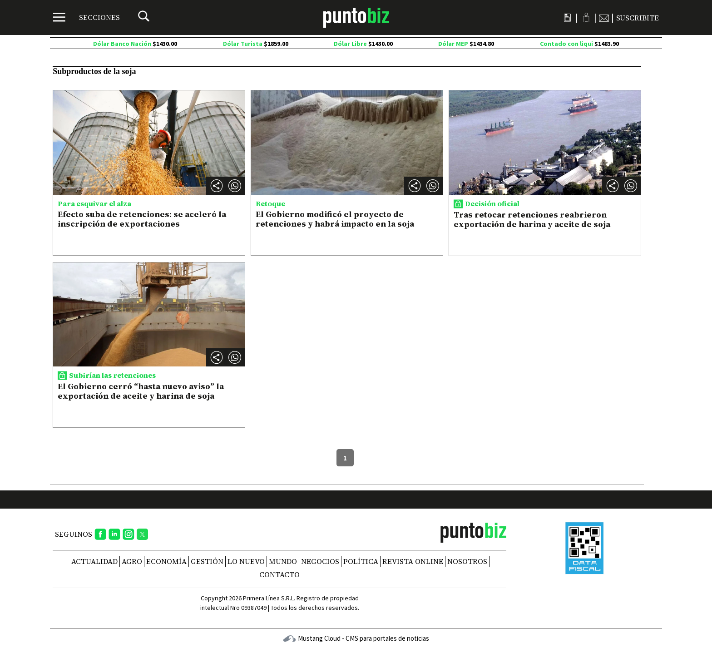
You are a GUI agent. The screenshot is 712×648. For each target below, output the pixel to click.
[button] (234, 185)
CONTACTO (279, 574)
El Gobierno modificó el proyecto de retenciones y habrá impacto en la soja (335, 219)
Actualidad (94, 561)
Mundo (283, 561)
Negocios (320, 561)
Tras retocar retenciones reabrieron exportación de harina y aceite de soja (532, 219)
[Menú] (86, 17)
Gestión (207, 561)
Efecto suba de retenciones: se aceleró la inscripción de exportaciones (142, 219)
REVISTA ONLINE (412, 561)
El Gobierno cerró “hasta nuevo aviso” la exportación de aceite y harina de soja (141, 391)
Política (360, 561)
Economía (166, 561)
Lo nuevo (246, 561)
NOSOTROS (467, 561)
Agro (132, 561)
